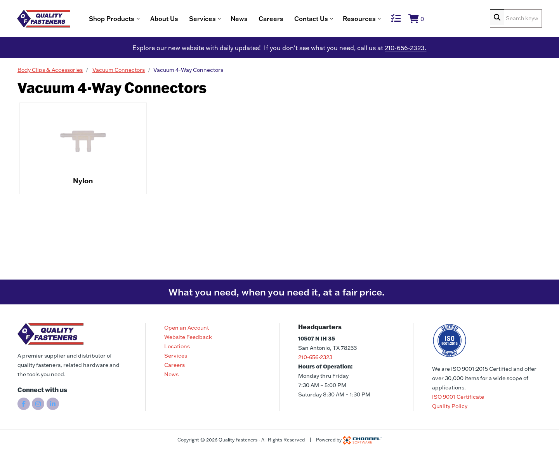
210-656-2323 (315, 357)
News (261, 19)
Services (175, 355)
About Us (187, 19)
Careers (293, 19)
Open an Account (186, 327)
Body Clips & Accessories (50, 71)
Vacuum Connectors (118, 71)
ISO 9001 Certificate (458, 396)
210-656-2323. (405, 50)
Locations (177, 346)
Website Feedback (188, 337)
